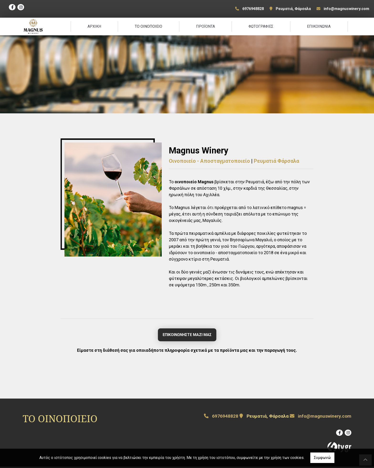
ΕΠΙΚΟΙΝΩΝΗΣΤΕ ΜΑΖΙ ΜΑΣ (187, 336)
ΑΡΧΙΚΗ (94, 27)
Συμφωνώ (322, 457)
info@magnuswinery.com (346, 8)
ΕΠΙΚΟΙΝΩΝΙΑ (319, 27)
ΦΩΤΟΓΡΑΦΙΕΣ (261, 27)
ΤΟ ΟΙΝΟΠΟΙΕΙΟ (148, 27)
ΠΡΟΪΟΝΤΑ (205, 27)
